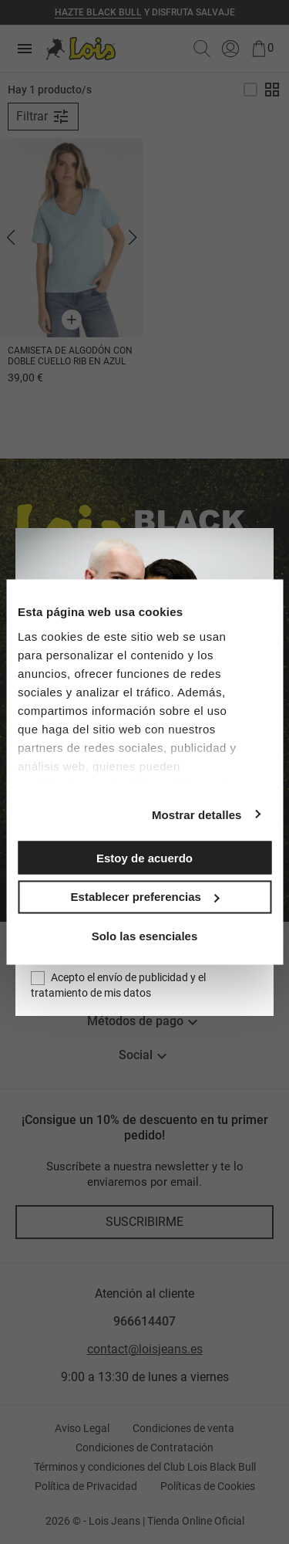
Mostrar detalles (197, 814)
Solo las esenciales (145, 935)
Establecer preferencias (145, 896)
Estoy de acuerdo (144, 857)
